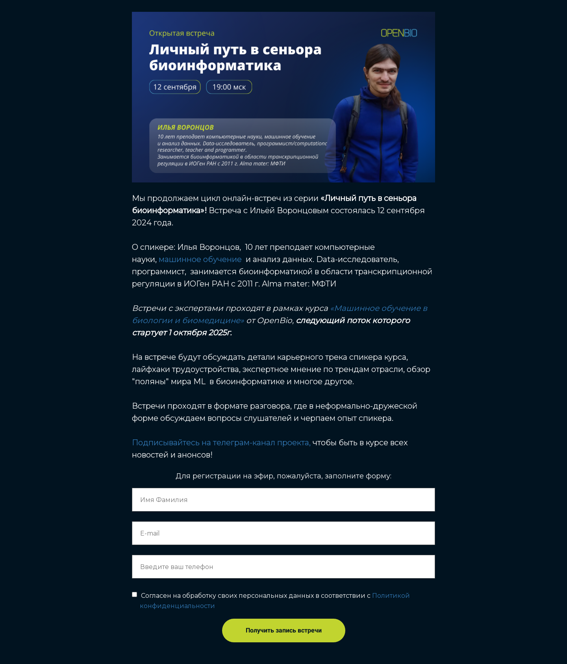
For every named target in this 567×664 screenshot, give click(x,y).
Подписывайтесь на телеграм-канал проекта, (221, 442)
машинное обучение (200, 259)
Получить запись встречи (284, 630)
